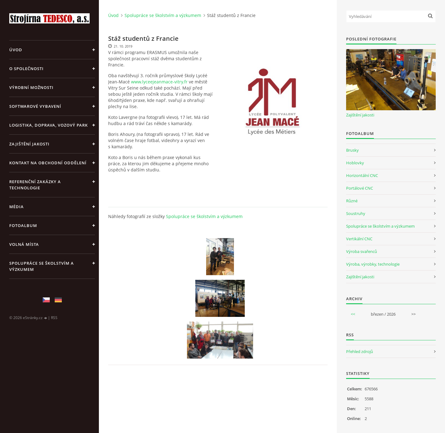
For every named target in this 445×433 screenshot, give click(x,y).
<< (353, 314)
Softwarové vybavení (35, 106)
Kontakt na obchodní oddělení (48, 163)
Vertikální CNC (359, 239)
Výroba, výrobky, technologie (373, 264)
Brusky (352, 150)
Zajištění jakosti (29, 144)
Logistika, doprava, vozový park (48, 125)
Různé (352, 201)
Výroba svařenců (361, 251)
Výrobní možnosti (31, 87)
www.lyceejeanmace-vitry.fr (159, 82)
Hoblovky (355, 163)
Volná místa (24, 244)
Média (16, 206)
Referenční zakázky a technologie (35, 185)
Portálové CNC (359, 188)
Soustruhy (355, 213)
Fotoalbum (23, 225)
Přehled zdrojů (359, 351)
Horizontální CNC (362, 175)
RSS (54, 317)
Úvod (15, 50)
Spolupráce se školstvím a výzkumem (41, 266)
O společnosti (26, 68)
